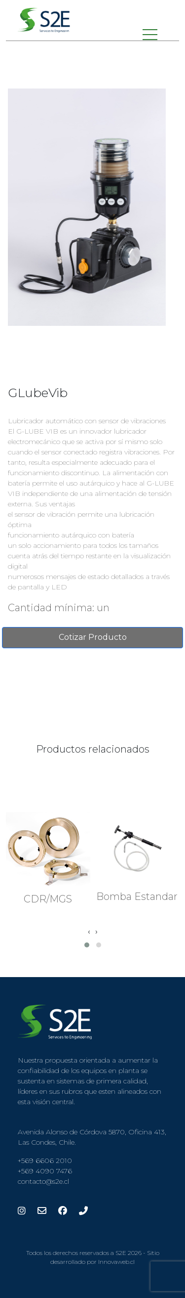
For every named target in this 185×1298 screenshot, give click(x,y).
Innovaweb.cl (116, 1261)
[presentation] (89, 932)
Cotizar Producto (93, 637)
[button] (87, 945)
